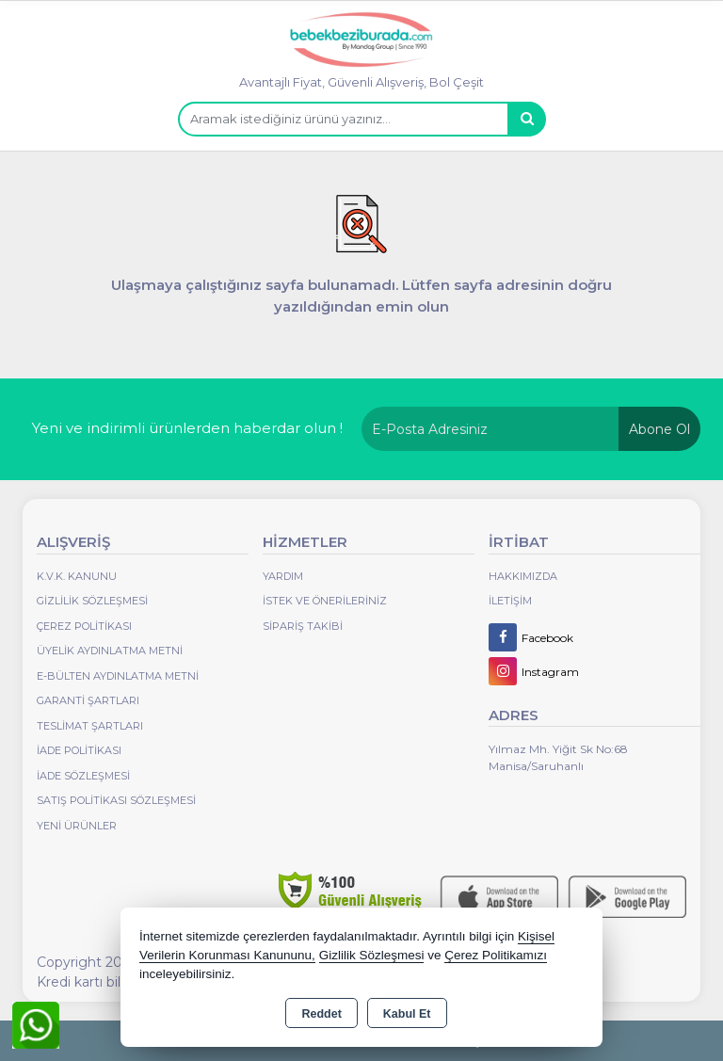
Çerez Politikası (84, 626)
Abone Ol (659, 429)
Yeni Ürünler (77, 825)
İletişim (510, 600)
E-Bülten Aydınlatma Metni (118, 676)
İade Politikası (79, 750)
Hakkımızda (523, 576)
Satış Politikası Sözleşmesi (116, 800)
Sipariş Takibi (303, 626)
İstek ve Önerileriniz (325, 600)
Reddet (321, 1014)
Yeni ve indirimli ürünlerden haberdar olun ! (187, 428)
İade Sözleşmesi (83, 775)
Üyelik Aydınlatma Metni (110, 650)
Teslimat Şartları (90, 725)
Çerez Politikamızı (495, 955)
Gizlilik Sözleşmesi (92, 600)
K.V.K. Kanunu (77, 576)
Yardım (283, 576)
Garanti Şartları (88, 700)
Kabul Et (407, 1014)
